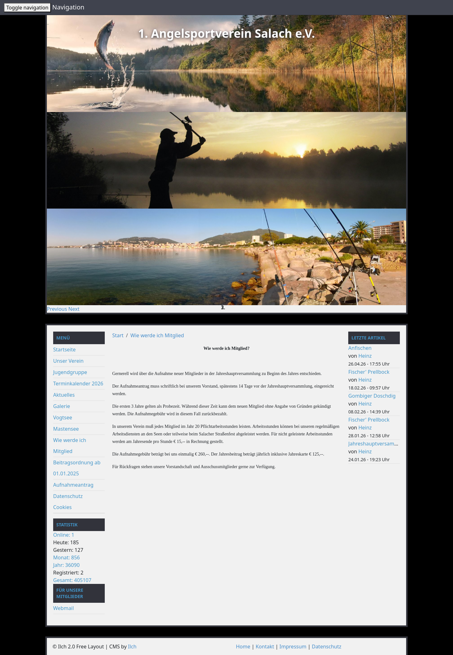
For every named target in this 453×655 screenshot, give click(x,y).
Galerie (61, 406)
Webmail (63, 608)
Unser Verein (68, 360)
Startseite (64, 349)
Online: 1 (63, 534)
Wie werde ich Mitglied (157, 335)
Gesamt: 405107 (72, 580)
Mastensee (66, 428)
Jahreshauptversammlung (379, 443)
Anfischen (360, 347)
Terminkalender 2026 (78, 383)
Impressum (292, 646)
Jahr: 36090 (66, 565)
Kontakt (265, 646)
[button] (57, 308)
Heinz (365, 355)
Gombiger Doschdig (371, 395)
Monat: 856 (66, 557)
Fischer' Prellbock (368, 371)
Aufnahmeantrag (73, 484)
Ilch (132, 646)
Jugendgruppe (70, 372)
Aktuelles (64, 394)
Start (118, 335)
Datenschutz (68, 496)
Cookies (62, 507)
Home (243, 646)
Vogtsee (62, 417)
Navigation (68, 7)
